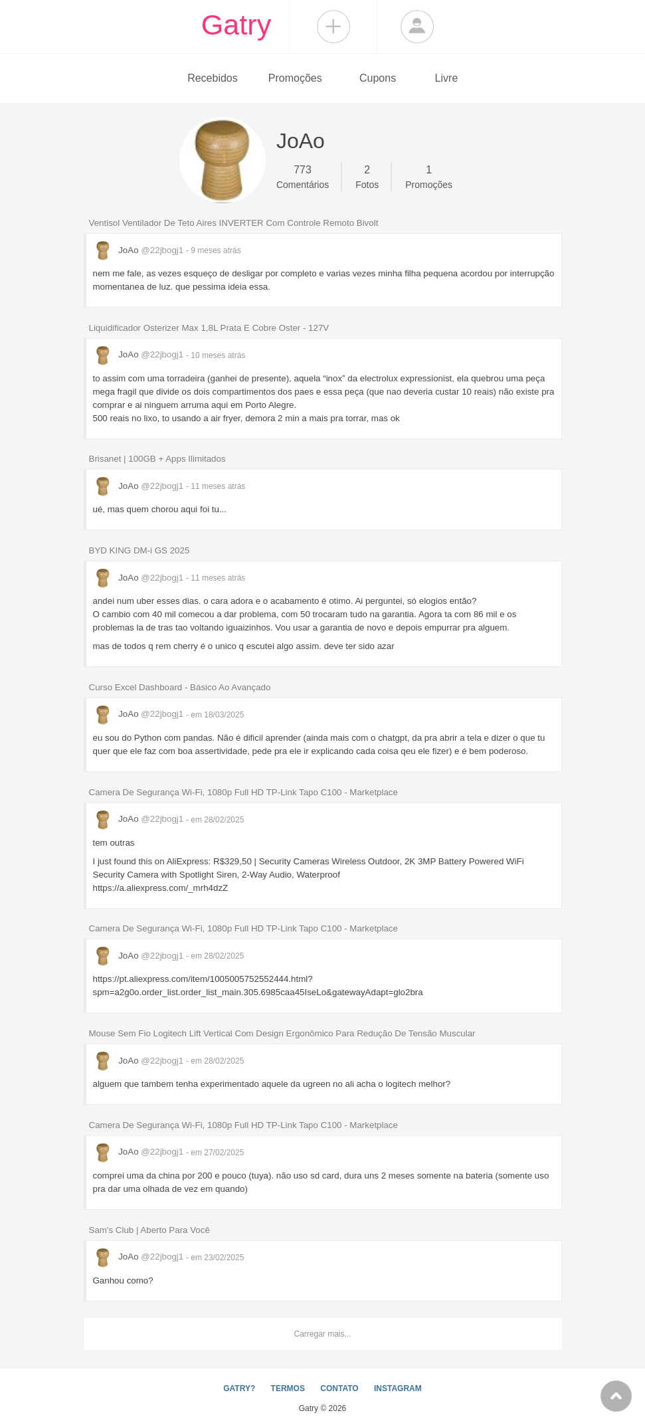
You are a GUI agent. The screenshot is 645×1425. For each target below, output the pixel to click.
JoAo (139, 250)
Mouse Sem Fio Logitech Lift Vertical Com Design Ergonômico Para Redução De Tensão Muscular (282, 1033)
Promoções (295, 78)
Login (417, 27)
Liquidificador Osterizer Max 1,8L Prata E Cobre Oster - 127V (209, 328)
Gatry (236, 25)
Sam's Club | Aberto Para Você (149, 1230)
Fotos (367, 176)
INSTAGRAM (398, 1388)
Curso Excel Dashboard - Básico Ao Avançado (180, 687)
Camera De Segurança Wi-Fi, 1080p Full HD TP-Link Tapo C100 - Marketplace (243, 792)
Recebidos (212, 78)
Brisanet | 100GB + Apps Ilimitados (157, 459)
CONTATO (339, 1388)
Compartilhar (333, 27)
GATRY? (239, 1388)
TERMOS (288, 1388)
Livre (446, 78)
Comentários (302, 176)
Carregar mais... (322, 1334)
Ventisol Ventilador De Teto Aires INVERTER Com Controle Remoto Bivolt (234, 223)
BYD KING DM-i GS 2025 (139, 550)
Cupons (377, 78)
